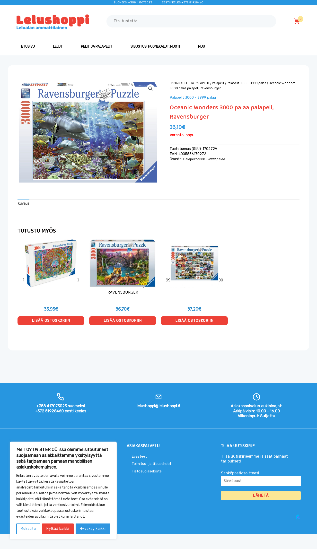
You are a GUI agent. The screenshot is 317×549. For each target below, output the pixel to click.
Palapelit (220, 83)
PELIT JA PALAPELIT (96, 46)
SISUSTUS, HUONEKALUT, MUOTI (155, 46)
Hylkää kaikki (57, 529)
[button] (150, 89)
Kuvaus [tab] (24, 203)
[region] (63, 490)
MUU (201, 46)
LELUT (58, 46)
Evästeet (140, 470)
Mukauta (28, 529)
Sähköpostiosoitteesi (261, 494)
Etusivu (28, 46)
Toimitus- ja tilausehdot (154, 478)
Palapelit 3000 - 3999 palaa (249, 83)
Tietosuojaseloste (148, 485)
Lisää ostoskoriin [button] (51, 333)
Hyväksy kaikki (93, 529)
